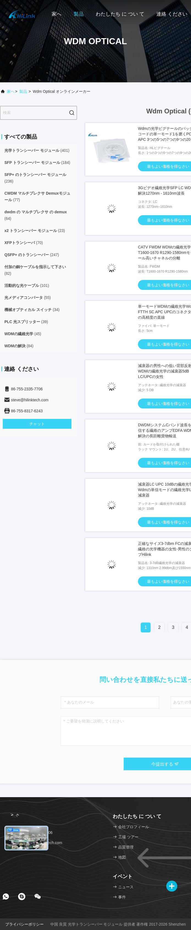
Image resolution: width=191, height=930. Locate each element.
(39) (26, 322)
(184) (37, 162)
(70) (23, 242)
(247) (31, 255)
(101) (26, 285)
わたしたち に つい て (120, 14)
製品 (79, 14)
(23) (34, 230)
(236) (35, 177)
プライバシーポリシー (24, 924)
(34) (32, 309)
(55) (27, 297)
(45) (22, 334)
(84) (19, 346)
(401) (36, 150)
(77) (37, 196)
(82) (35, 270)
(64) (35, 215)
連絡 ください (171, 14)
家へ (57, 14)
